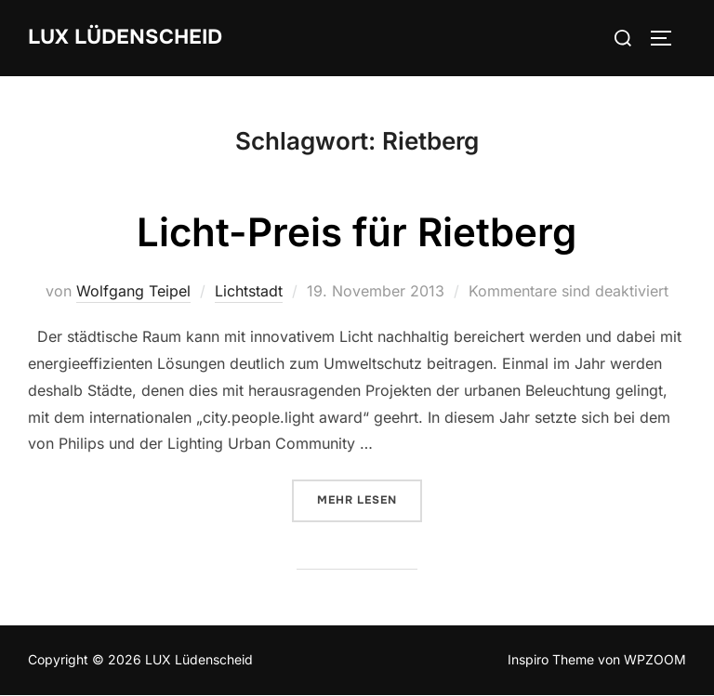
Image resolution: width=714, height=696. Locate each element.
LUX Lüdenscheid (125, 37)
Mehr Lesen (369, 499)
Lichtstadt (249, 291)
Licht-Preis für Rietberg (356, 232)
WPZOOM (655, 659)
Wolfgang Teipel (133, 291)
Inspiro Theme (551, 659)
